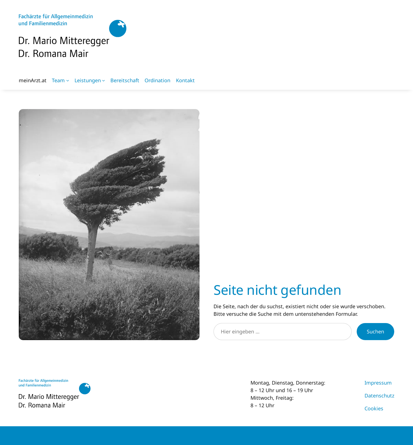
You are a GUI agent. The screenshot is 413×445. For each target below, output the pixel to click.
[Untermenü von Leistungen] (103, 80)
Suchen (375, 331)
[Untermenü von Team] (67, 80)
